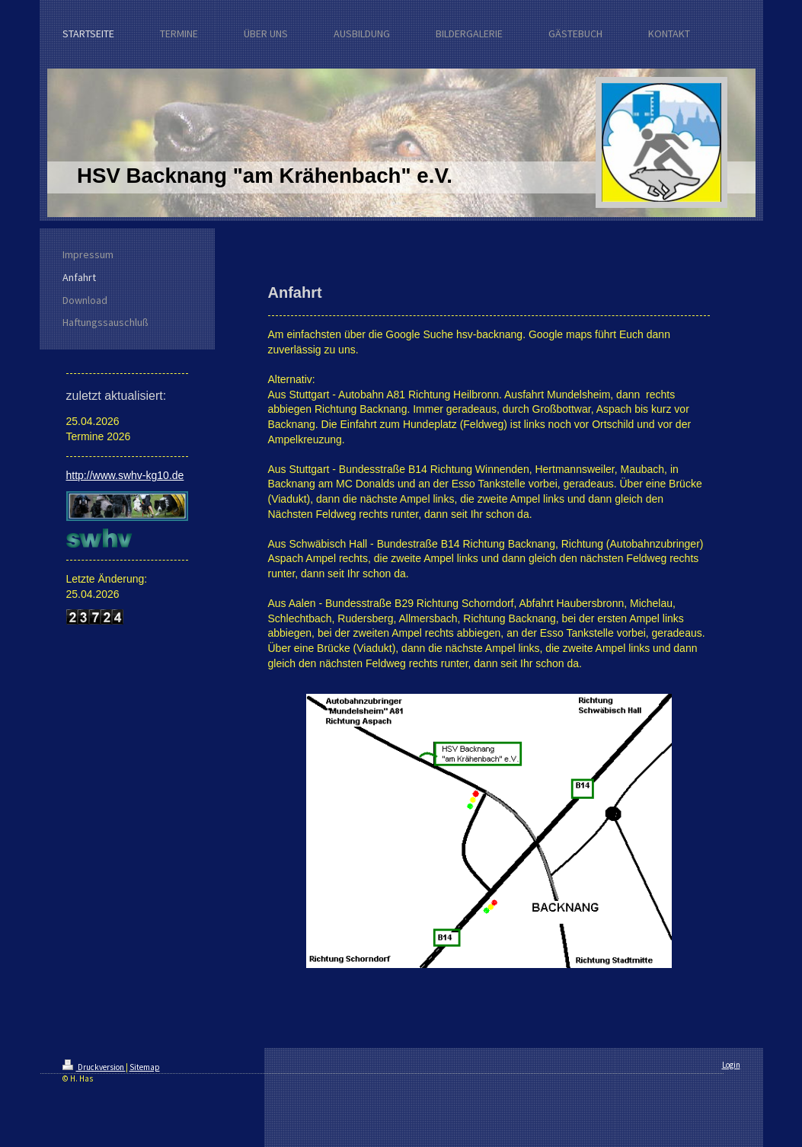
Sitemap (144, 1067)
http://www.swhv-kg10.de (125, 475)
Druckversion (94, 1067)
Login (731, 1064)
